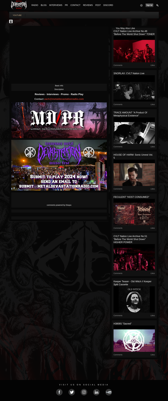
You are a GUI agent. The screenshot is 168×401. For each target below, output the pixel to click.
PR (66, 5)
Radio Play (77, 94)
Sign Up (149, 5)
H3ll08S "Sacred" (123, 323)
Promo (65, 94)
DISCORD (108, 5)
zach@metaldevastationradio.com (64, 99)
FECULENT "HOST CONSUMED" (131, 197)
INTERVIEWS (55, 5)
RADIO (35, 5)
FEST (98, 5)
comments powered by (59, 205)
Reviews (40, 94)
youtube (17, 15)
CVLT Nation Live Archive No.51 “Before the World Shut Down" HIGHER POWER (130, 239)
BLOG (44, 5)
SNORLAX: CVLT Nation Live (129, 73)
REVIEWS (88, 5)
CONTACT (75, 5)
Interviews (53, 94)
